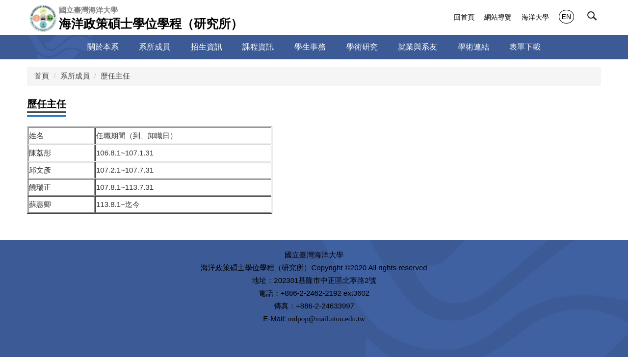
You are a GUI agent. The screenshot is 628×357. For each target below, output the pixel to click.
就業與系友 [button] (417, 47)
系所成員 (75, 76)
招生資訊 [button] (206, 47)
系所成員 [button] (154, 47)
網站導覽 (498, 17)
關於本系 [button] (103, 47)
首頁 (41, 76)
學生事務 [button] (310, 47)
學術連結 (473, 47)
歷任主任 (115, 76)
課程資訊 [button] (258, 47)
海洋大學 (535, 17)
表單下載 (525, 47)
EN (566, 17)
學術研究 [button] (362, 47)
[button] (594, 18)
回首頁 (464, 17)
